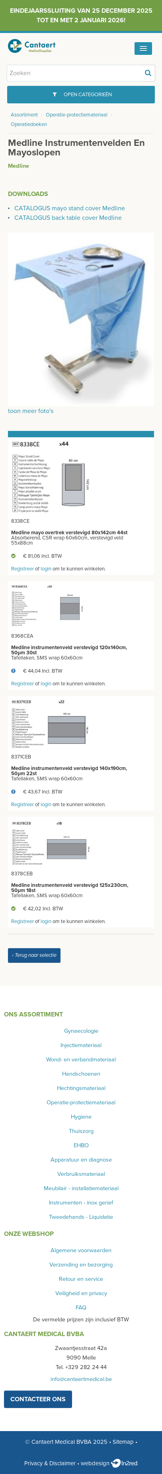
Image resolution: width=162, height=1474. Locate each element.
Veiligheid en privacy (81, 1293)
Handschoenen (81, 1074)
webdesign (109, 1463)
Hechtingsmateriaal (81, 1088)
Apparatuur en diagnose (81, 1159)
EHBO (81, 1145)
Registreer (22, 569)
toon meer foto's (30, 411)
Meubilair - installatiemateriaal (81, 1188)
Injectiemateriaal (81, 1045)
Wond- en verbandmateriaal (81, 1059)
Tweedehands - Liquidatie (81, 1217)
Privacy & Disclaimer (50, 1463)
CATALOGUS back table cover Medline (68, 218)
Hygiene (81, 1116)
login (46, 569)
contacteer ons (38, 1399)
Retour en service (81, 1279)
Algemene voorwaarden (81, 1250)
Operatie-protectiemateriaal (76, 115)
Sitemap (123, 1441)
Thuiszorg (81, 1131)
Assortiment (24, 115)
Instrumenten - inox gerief (81, 1202)
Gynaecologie (81, 1031)
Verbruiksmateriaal (81, 1174)
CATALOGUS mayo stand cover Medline (69, 208)
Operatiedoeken (29, 124)
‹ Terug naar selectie (34, 955)
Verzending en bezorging (81, 1264)
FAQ (81, 1307)
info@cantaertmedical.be (81, 1379)
